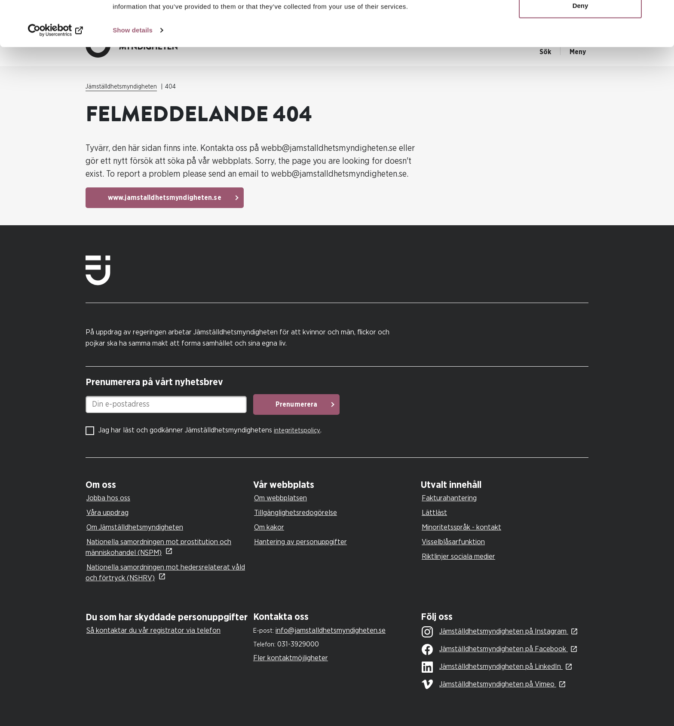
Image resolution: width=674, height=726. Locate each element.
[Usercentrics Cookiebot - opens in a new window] (55, 75)
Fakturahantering (449, 498)
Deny (580, 51)
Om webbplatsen (280, 498)
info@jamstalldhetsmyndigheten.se (331, 630)
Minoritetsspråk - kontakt (461, 527)
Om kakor (269, 527)
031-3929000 (298, 644)
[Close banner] (661, 13)
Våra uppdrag (107, 512)
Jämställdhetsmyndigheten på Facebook (495, 649)
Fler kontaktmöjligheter (290, 658)
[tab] (167, 485)
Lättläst (434, 512)
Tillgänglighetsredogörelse (295, 512)
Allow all (580, 22)
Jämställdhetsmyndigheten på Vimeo (489, 684)
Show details (133, 75)
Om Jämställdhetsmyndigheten (134, 527)
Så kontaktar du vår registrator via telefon (153, 630)
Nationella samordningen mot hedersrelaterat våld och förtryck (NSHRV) (165, 573)
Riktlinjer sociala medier (458, 556)
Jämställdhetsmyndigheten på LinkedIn (492, 667)
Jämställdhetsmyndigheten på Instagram (495, 632)
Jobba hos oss (108, 498)
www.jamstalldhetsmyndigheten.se (164, 197)
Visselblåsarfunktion (453, 541)
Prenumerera (296, 404)
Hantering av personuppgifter (300, 541)
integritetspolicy (297, 430)
